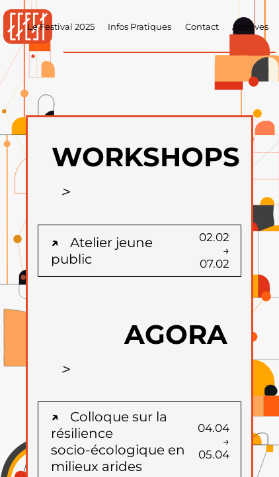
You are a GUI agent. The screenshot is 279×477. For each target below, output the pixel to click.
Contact (202, 27)
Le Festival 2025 (61, 27)
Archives (250, 27)
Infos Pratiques (139, 27)
